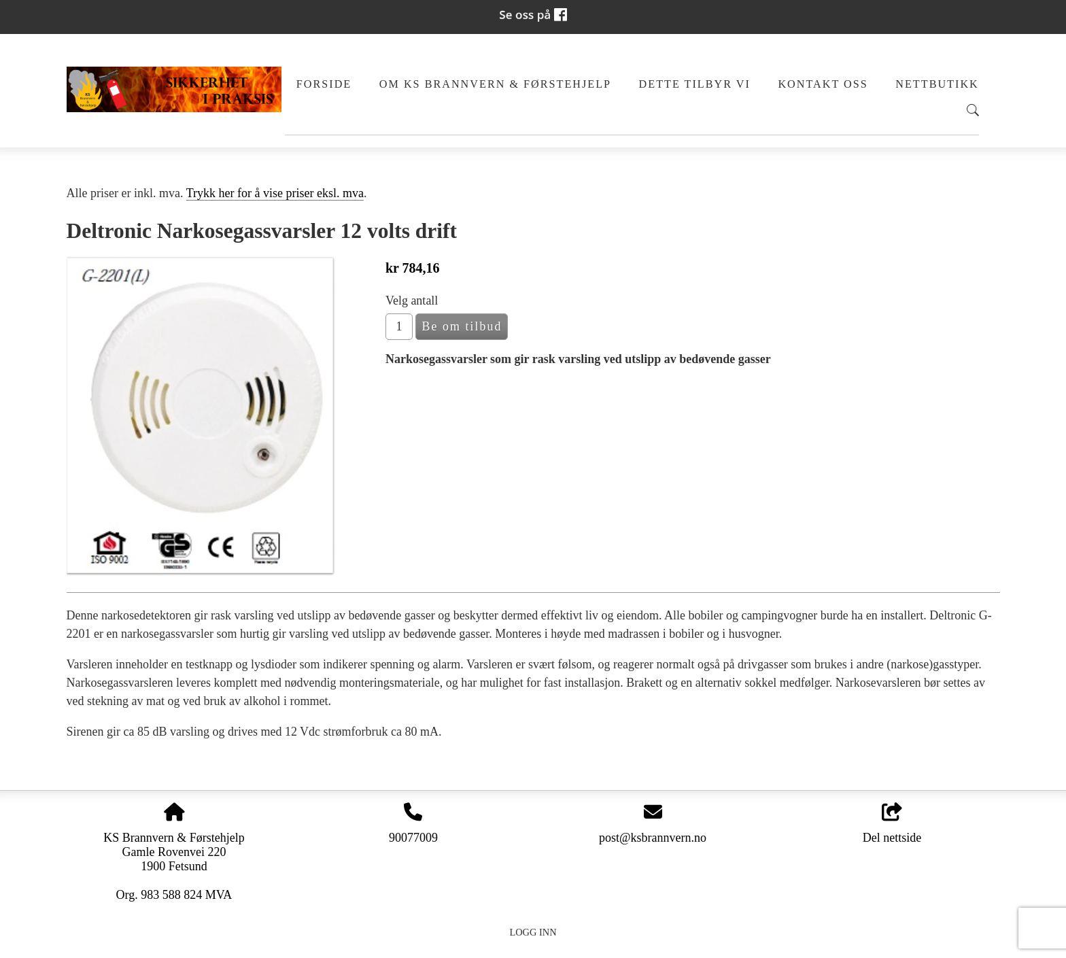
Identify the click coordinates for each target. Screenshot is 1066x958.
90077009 (413, 837)
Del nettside (892, 823)
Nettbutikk (937, 84)
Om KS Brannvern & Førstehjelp (495, 84)
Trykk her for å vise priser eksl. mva (275, 193)
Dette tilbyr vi (695, 84)
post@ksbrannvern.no (652, 837)
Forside (323, 84)
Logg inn (532, 932)
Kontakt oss (822, 84)
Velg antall (411, 300)
